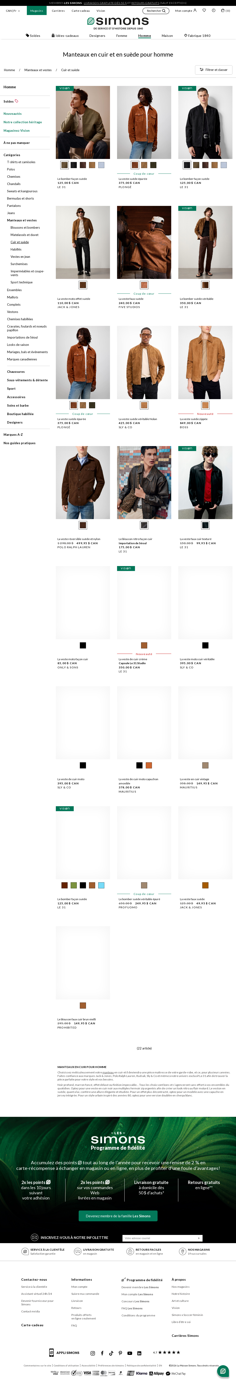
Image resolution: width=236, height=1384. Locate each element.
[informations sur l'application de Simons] (65, 1355)
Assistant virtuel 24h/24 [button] (36, 1293)
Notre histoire (181, 1293)
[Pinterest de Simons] (120, 1353)
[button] (156, 11)
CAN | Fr (11, 10)
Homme (10, 87)
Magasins (36, 10)
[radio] (64, 165)
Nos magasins (181, 1286)
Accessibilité (88, 1365)
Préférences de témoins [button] (111, 1365)
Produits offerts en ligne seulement (83, 1316)
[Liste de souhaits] (204, 11)
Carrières (58, 10)
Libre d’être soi (181, 1322)
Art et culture (180, 1301)
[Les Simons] (118, 1138)
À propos (179, 1279)
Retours (76, 1308)
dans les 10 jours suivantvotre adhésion (36, 1190)
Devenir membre (140, 1287)
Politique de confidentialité (141, 1365)
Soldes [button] (33, 36)
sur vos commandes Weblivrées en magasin (95, 1190)
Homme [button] (144, 36)
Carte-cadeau (81, 10)
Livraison (77, 1301)
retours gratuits (145, 3)
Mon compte (186, 10)
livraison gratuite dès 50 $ (105, 3)
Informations (81, 1279)
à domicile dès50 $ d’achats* (151, 1187)
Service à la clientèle (34, 1286)
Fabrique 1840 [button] (197, 36)
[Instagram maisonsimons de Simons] (92, 1353)
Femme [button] (121, 36)
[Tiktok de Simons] (111, 1353)
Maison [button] (167, 36)
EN (160, 1365)
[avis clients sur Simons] (165, 1352)
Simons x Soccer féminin (187, 1315)
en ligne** (204, 1185)
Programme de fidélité (118, 1148)
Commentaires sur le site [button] (37, 1365)
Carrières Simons (185, 1336)
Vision (101, 10)
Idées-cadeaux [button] (65, 36)
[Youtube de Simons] (129, 1353)
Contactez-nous (34, 1279)
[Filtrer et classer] (213, 70)
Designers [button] (98, 36)
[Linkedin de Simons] (139, 1353)
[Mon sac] (225, 11)
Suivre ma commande (85, 1293)
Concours (136, 1301)
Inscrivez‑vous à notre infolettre (69, 1237)
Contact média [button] (30, 1311)
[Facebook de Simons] (102, 1353)
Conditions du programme (138, 1315)
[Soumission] (199, 1238)
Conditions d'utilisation (66, 1365)
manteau (108, 1072)
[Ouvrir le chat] (223, 1371)
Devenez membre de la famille (118, 1216)
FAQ (74, 1325)
